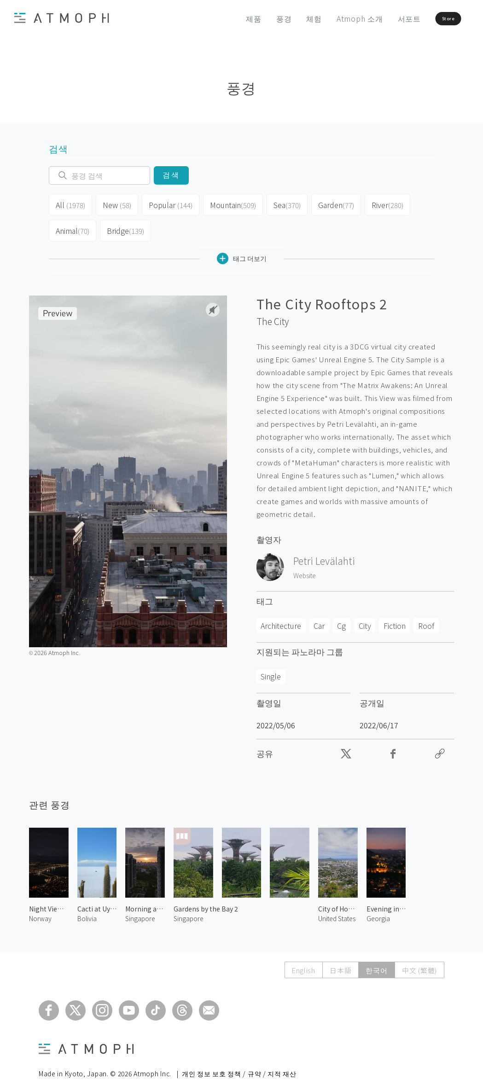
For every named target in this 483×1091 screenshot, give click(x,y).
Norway (40, 911)
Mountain (228, 203)
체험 (286, 18)
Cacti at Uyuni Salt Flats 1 (97, 901)
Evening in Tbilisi (386, 901)
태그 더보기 (242, 251)
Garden (330, 203)
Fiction (395, 618)
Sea (281, 203)
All (70, 203)
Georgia (378, 911)
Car (319, 618)
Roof (426, 618)
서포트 (381, 18)
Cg (341, 618)
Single (271, 668)
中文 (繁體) (419, 963)
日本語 (338, 963)
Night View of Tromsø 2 (49, 901)
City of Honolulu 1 (338, 901)
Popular (167, 203)
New (115, 203)
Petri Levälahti (324, 553)
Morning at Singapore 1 (145, 901)
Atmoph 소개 (331, 18)
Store (431, 18)
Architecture (281, 618)
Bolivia (87, 911)
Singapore (140, 911)
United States (336, 911)
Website (304, 568)
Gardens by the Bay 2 (206, 901)
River (381, 203)
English (300, 963)
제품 (226, 18)
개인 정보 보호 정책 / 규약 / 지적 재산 (239, 1066)
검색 (171, 175)
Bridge (125, 225)
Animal (72, 225)
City (365, 618)
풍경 (256, 18)
